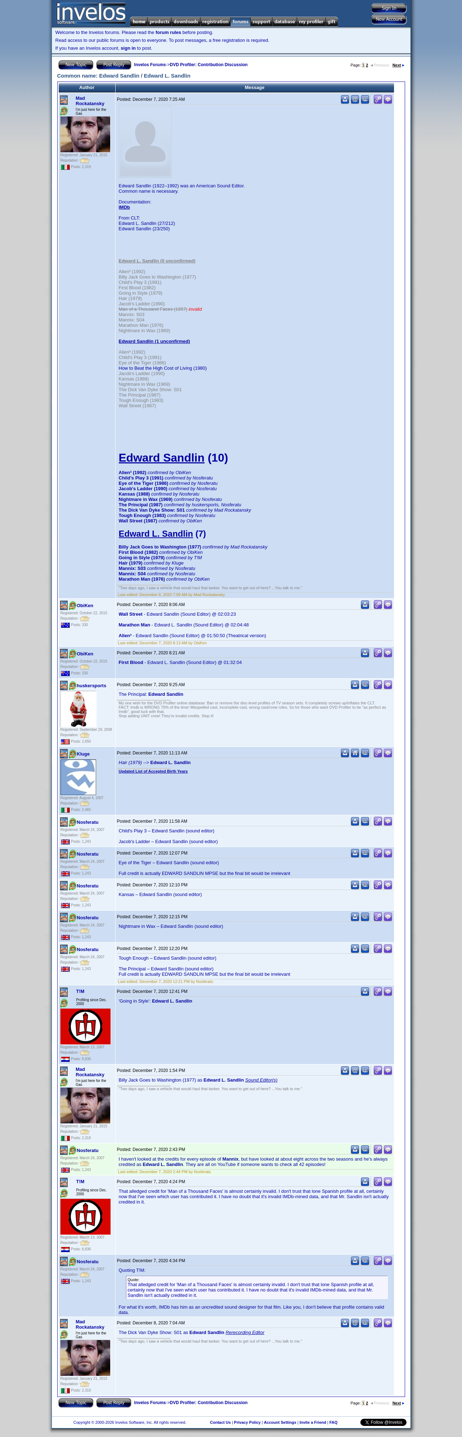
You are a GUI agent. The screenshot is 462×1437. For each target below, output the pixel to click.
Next (398, 65)
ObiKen (85, 605)
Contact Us (220, 1422)
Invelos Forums (150, 64)
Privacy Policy (247, 1422)
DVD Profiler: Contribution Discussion (209, 64)
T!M (80, 991)
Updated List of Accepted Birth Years (153, 771)
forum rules (168, 32)
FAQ (333, 1422)
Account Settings (280, 1422)
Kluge (83, 754)
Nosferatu (88, 822)
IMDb (124, 207)
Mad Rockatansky (90, 100)
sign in (128, 48)
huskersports (91, 685)
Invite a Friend (313, 1422)
